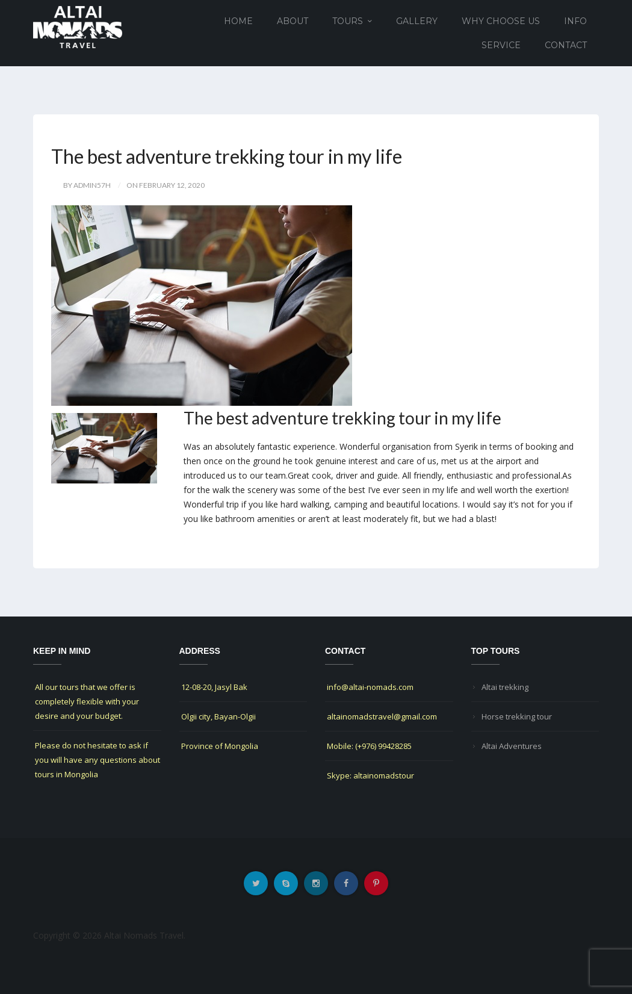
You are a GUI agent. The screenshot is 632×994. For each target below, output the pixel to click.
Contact (566, 45)
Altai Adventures (512, 746)
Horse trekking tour (517, 716)
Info (575, 21)
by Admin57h (87, 185)
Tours (347, 21)
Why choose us (501, 21)
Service (501, 45)
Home (238, 21)
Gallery (417, 21)
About (292, 21)
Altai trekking (505, 687)
